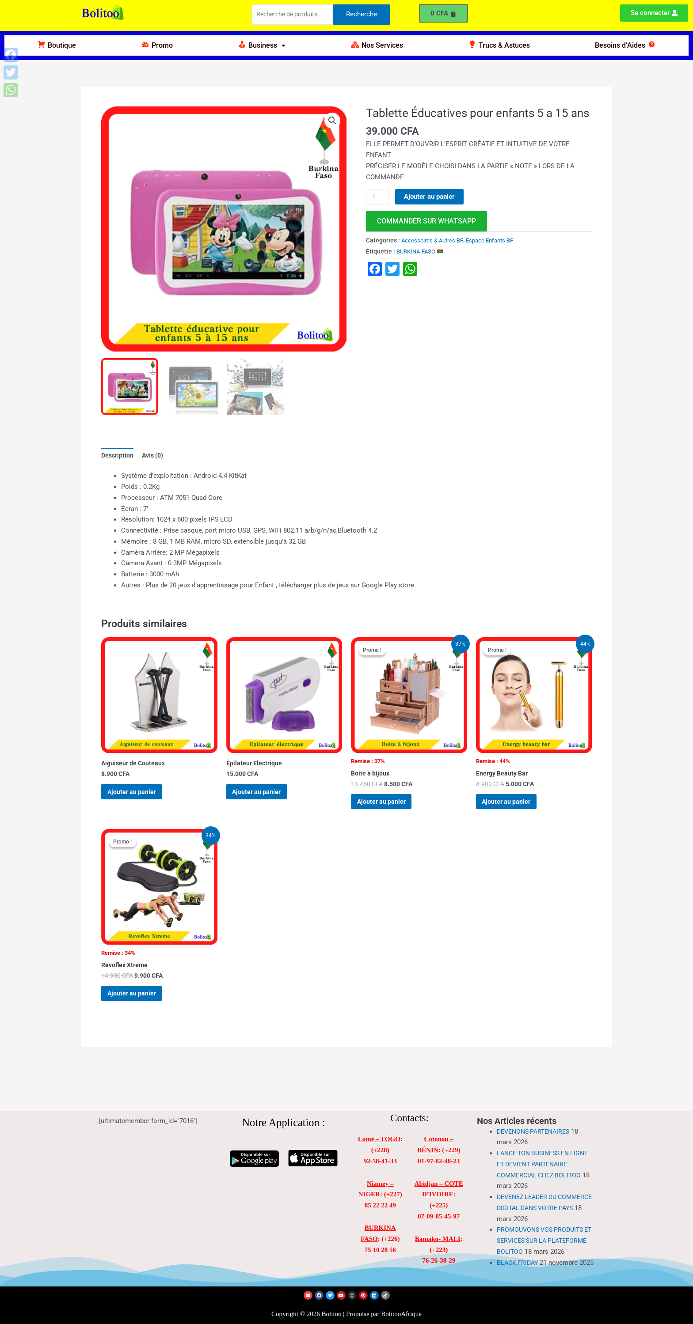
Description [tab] (118, 456)
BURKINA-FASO (421, 251)
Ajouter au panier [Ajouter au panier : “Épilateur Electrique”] (265, 798)
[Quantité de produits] (378, 197)
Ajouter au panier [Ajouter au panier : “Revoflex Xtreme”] (139, 1009)
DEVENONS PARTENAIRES (536, 1114)
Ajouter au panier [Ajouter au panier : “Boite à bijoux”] (389, 808)
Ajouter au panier (431, 196)
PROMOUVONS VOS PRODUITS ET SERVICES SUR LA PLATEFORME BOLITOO (543, 1223)
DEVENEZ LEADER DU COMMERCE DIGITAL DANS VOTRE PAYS (538, 1190)
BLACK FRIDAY (519, 1256)
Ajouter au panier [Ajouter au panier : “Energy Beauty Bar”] (514, 808)
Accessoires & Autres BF (434, 240)
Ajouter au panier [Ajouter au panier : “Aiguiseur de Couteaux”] (139, 798)
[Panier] (443, 13)
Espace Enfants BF (496, 240)
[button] (262, 45)
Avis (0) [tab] (155, 456)
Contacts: (409, 1100)
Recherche (361, 15)
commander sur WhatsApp (426, 221)
